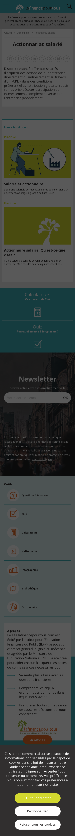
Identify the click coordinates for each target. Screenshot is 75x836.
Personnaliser (37, 811)
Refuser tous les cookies (37, 824)
